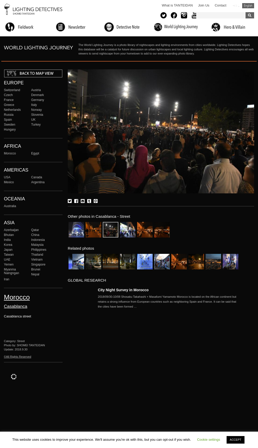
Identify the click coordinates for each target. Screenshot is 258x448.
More (168, 301)
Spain (8, 119)
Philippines (38, 250)
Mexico (9, 182)
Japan (8, 250)
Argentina (38, 182)
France (9, 100)
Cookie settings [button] (208, 440)
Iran (6, 279)
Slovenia (37, 115)
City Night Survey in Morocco (123, 290)
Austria (36, 90)
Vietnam (37, 259)
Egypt (35, 153)
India (7, 240)
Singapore (38, 264)
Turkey (35, 124)
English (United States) (248, 5)
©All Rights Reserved (17, 356)
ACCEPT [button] (235, 439)
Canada (36, 177)
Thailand (37, 254)
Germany (37, 100)
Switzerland (12, 90)
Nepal (35, 274)
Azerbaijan (11, 230)
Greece (9, 105)
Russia (8, 115)
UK (33, 119)
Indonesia (38, 240)
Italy (34, 105)
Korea (8, 245)
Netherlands (12, 110)
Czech (8, 95)
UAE (7, 259)
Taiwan (9, 254)
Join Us (203, 5)
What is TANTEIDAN (177, 5)
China (35, 235)
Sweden (9, 124)
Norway (36, 110)
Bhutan (9, 235)
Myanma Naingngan (11, 271)
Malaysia (37, 245)
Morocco (10, 153)
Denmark (37, 95)
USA (7, 177)
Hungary (10, 129)
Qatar (35, 230)
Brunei (35, 269)
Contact (220, 5)
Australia (10, 206)
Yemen (8, 264)
